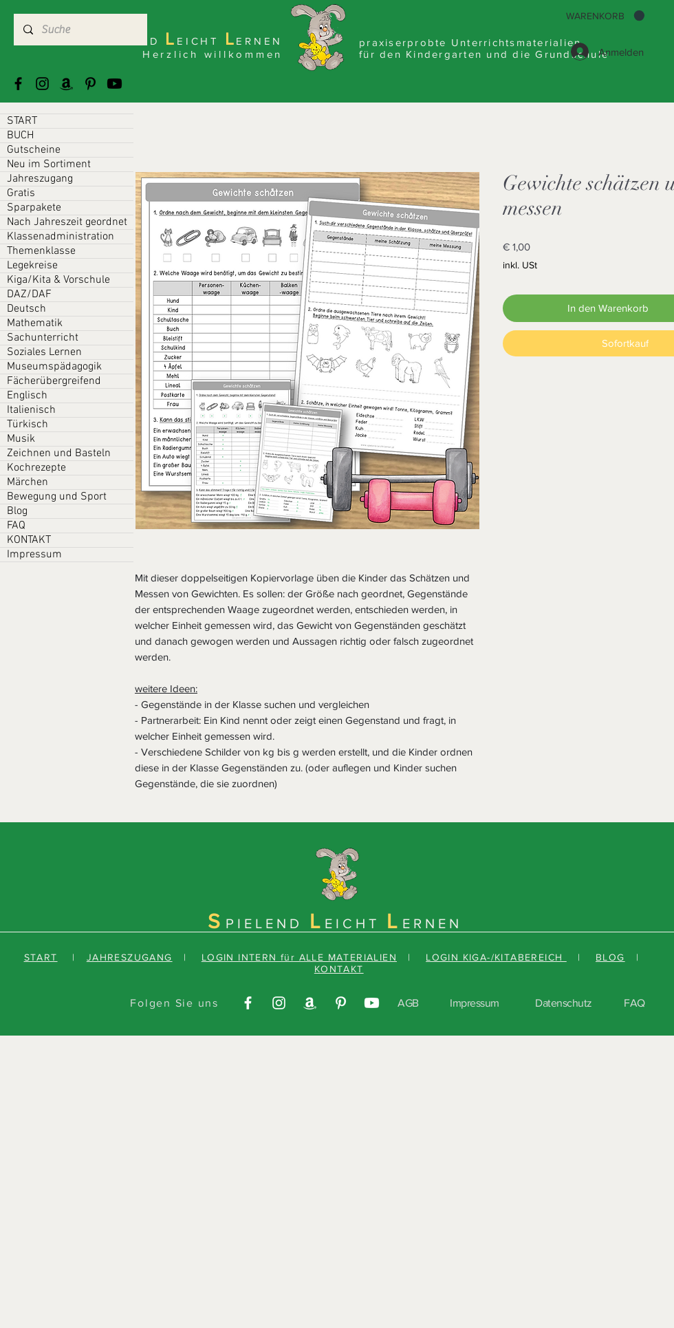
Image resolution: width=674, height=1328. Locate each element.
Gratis (21, 193)
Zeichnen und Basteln (59, 453)
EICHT (356, 923)
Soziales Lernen (44, 352)
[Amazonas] (66, 83)
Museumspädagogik (54, 367)
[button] (605, 15)
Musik (21, 439)
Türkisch (27, 424)
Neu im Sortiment (49, 164)
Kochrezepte (36, 468)
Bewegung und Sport (57, 497)
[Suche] (79, 29)
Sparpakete (34, 208)
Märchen (27, 482)
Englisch (27, 396)
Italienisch (31, 410)
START (22, 121)
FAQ (16, 526)
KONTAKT (29, 540)
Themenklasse (41, 251)
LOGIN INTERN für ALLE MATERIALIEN (299, 957)
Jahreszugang (40, 179)
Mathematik (35, 323)
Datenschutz (563, 1003)
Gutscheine (34, 150)
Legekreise (32, 265)
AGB (408, 1003)
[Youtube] (114, 83)
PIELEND (267, 923)
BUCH (20, 135)
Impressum (34, 554)
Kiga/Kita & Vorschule (58, 280)
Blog (17, 511)
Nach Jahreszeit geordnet (67, 222)
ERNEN (432, 923)
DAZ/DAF (29, 294)
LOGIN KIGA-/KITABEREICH (496, 957)
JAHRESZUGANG (130, 957)
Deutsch (26, 309)
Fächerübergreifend (54, 381)
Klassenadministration (60, 237)
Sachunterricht (42, 338)
